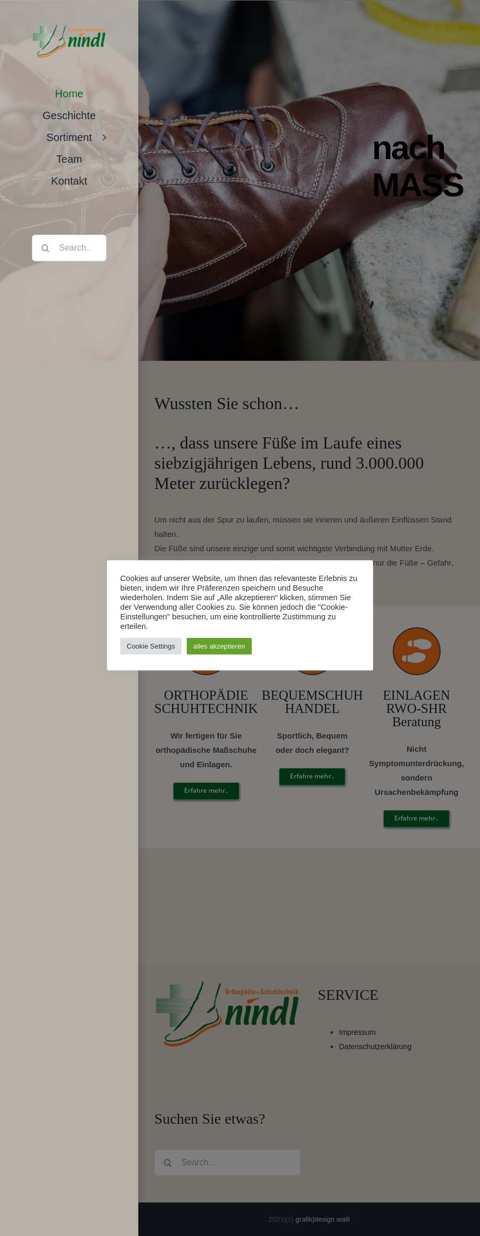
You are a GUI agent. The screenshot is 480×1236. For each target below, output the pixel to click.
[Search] (45, 248)
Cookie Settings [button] (151, 646)
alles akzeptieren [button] (219, 646)
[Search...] (69, 248)
